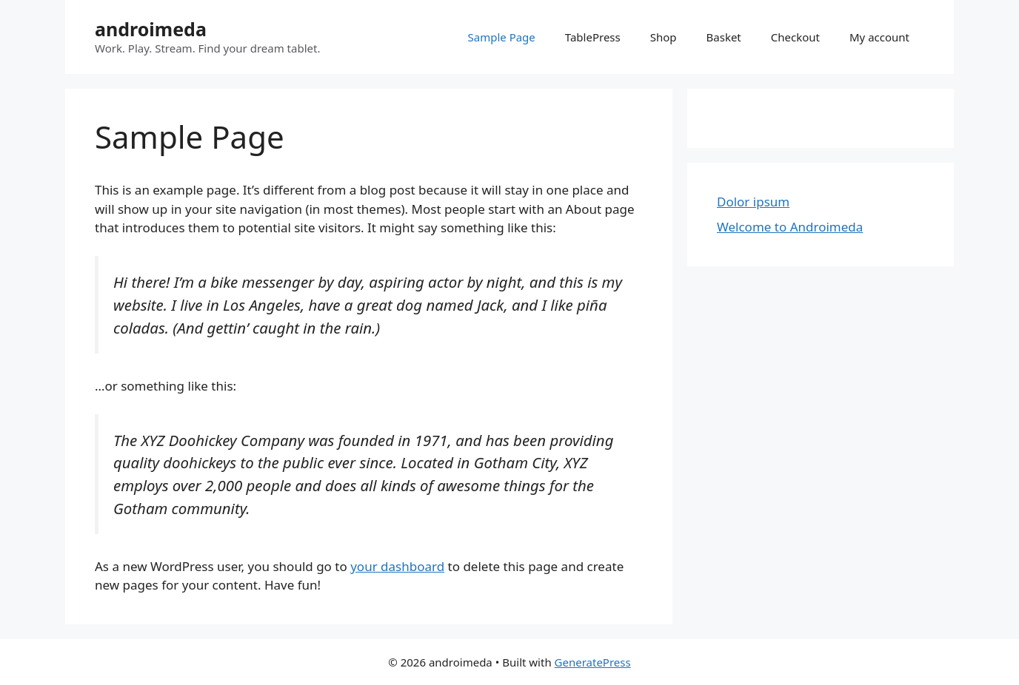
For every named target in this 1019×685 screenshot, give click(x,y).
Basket (723, 37)
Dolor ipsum (753, 201)
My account (879, 37)
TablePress (593, 37)
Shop (663, 37)
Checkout (795, 37)
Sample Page (501, 37)
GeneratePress (593, 662)
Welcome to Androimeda (790, 226)
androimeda (151, 28)
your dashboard (397, 566)
